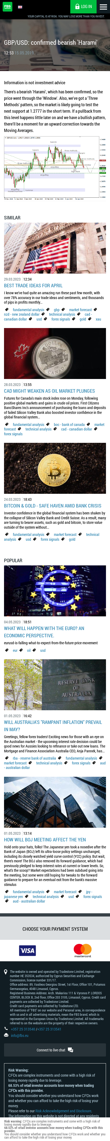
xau (98, 319)
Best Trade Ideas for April (33, 285)
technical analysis (62, 314)
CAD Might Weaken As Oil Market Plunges (49, 391)
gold (83, 319)
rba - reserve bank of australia (35, 758)
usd (39, 319)
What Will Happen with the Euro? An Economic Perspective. (44, 632)
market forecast (80, 309)
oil (29, 650)
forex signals (61, 319)
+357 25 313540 (23, 1029)
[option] (27, 951)
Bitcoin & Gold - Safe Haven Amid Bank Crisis (52, 505)
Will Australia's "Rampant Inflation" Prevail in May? (53, 726)
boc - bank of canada (70, 424)
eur (15, 650)
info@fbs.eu (19, 1035)
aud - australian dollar (29, 901)
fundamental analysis (28, 309)
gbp (57, 309)
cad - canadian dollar (76, 429)
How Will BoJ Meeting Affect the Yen (45, 839)
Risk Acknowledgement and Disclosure (63, 1110)
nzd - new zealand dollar (21, 314)
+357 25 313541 (49, 1029)
